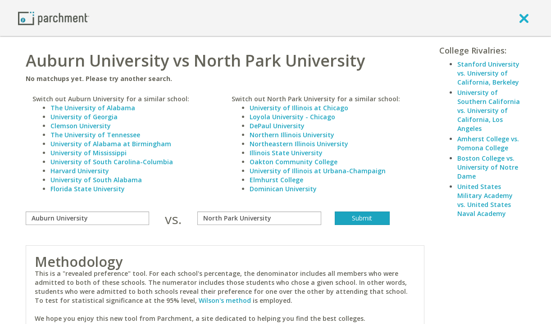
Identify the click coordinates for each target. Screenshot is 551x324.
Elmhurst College (276, 180)
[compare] (88, 218)
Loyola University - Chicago (292, 116)
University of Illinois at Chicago (299, 108)
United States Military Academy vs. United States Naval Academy (485, 200)
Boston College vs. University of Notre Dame (487, 167)
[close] (524, 18)
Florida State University (87, 188)
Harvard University (79, 170)
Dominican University (283, 188)
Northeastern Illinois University (299, 144)
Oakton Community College (293, 162)
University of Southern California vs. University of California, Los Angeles (488, 110)
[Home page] (53, 18)
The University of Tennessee (95, 134)
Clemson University (80, 126)
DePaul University (277, 126)
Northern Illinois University (292, 134)
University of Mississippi (88, 152)
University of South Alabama (96, 180)
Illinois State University (286, 152)
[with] (259, 218)
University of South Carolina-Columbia (111, 162)
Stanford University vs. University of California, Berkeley (488, 73)
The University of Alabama (92, 108)
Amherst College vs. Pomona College (488, 143)
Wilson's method (225, 300)
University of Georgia (84, 116)
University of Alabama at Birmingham (110, 144)
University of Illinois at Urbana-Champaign (318, 170)
